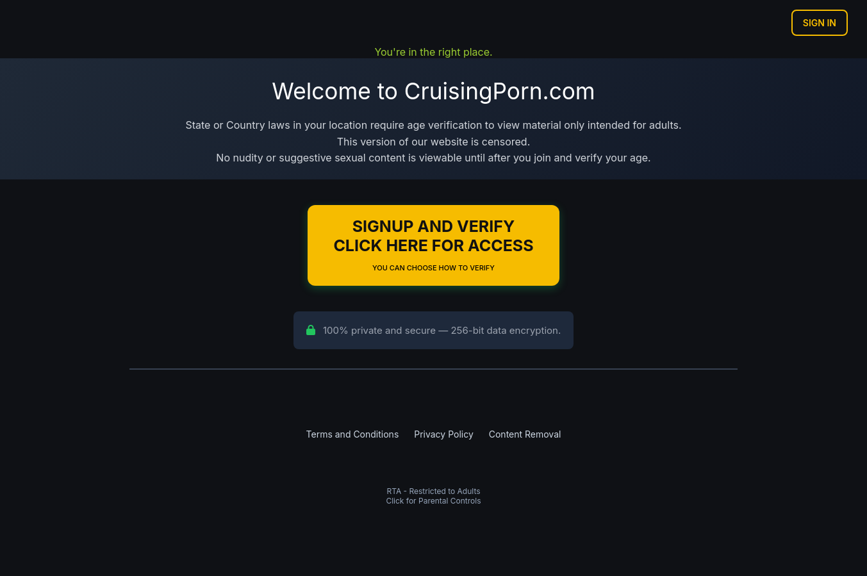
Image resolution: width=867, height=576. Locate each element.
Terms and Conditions (352, 434)
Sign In (819, 22)
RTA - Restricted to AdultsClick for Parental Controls (433, 496)
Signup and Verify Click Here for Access (433, 244)
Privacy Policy (444, 434)
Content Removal (525, 434)
